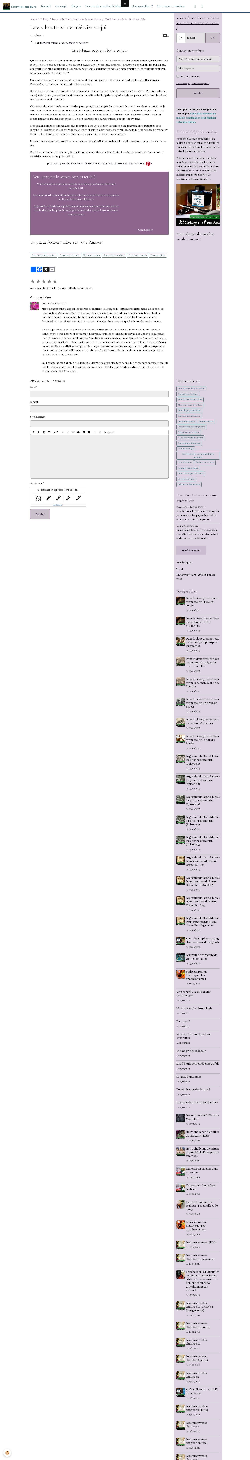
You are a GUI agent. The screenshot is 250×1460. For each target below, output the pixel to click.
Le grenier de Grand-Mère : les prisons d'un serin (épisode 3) (202, 801)
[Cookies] (7, 1453)
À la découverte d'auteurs (190, 438)
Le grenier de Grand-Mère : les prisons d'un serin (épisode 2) (202, 781)
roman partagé (185, 449)
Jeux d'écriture (185, 463)
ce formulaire (197, 171)
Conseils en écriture (70, 255)
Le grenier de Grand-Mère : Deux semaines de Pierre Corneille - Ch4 (202, 903)
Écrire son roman (137, 255)
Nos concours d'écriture (190, 405)
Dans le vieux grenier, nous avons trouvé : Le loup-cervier (200, 603)
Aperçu (109, 432)
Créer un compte (183, 84)
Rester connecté (190, 77)
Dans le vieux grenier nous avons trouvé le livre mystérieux (202, 623)
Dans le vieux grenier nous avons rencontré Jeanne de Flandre (202, 684)
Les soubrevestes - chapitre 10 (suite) (198, 1333)
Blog (75, 6)
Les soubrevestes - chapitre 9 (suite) (197, 1367)
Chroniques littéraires (189, 416)
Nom (33, 387)
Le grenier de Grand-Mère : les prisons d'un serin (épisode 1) (202, 761)
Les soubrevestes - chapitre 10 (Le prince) (200, 1265)
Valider (198, 93)
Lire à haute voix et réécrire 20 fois (197, 1069)
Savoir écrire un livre (114, 255)
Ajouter (40, 514)
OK (212, 38)
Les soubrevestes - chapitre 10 (197, 1350)
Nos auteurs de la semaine (191, 389)
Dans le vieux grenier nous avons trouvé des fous (202, 722)
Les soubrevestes (186, 422)
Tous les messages (191, 551)
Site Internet (37, 416)
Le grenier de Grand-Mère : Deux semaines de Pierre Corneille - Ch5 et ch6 (202, 923)
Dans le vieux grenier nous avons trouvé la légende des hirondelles (202, 663)
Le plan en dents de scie (191, 1056)
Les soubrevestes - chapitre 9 (197, 1383)
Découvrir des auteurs (189, 485)
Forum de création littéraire (105, 6)
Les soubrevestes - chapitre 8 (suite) (197, 1416)
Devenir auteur (157, 255)
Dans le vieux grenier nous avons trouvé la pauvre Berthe (202, 741)
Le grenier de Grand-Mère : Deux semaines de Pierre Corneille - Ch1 (202, 862)
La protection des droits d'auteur (197, 1107)
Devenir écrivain (91, 255)
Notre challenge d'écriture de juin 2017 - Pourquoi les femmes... (201, 1160)
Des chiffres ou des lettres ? (193, 1094)
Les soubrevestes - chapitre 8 (197, 1433)
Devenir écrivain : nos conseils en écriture (76, 19)
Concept (61, 6)
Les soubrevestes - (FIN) (201, 1251)
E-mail (34, 402)
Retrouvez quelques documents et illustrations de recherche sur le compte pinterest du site (96, 163)
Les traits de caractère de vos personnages (202, 962)
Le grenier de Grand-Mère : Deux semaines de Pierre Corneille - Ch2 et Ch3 (202, 882)
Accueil (46, 6)
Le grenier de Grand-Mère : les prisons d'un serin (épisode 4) (202, 822)
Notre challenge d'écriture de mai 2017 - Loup (201, 1140)
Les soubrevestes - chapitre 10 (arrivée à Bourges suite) (200, 1315)
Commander (145, 229)
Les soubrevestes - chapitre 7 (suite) (197, 1450)
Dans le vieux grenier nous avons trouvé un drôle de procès (202, 704)
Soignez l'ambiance (188, 1081)
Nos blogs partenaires (189, 411)
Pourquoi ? (183, 1026)
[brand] (20, 6)
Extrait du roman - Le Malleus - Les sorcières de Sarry (202, 1214)
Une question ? (142, 6)
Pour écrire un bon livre (44, 255)
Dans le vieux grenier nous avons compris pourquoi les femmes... (202, 643)
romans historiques (188, 468)
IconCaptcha (57, 505)
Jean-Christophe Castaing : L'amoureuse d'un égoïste (202, 943)
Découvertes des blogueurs (191, 427)
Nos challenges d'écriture (190, 474)
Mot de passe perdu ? (201, 84)
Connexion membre (171, 6)
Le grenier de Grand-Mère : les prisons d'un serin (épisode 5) (202, 842)
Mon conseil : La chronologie (194, 1013)
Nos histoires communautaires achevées (198, 456)
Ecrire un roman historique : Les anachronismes (196, 980)
